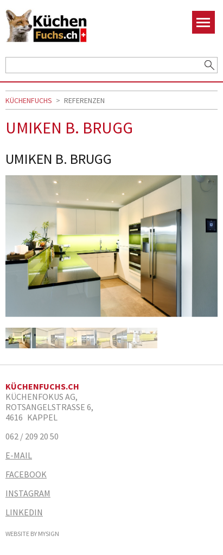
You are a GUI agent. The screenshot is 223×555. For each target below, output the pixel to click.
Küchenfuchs (28, 100)
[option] (111, 251)
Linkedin (24, 512)
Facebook (26, 474)
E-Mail (18, 455)
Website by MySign (32, 534)
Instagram (27, 493)
